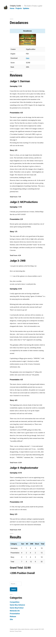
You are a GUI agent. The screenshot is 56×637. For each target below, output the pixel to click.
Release (13, 616)
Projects (19, 8)
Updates (26, 8)
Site (11, 619)
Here (27, 58)
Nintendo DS (15, 611)
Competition (14, 602)
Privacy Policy (18, 631)
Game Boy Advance (17, 605)
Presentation (15, 614)
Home (12, 8)
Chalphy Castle (15, 6)
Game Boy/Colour (17, 608)
